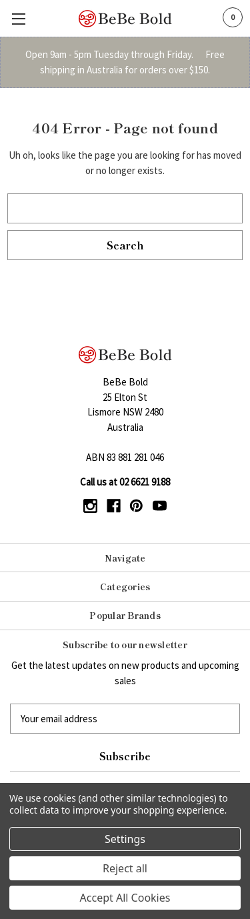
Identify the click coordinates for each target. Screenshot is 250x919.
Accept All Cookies (125, 897)
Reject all (125, 868)
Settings (125, 839)
